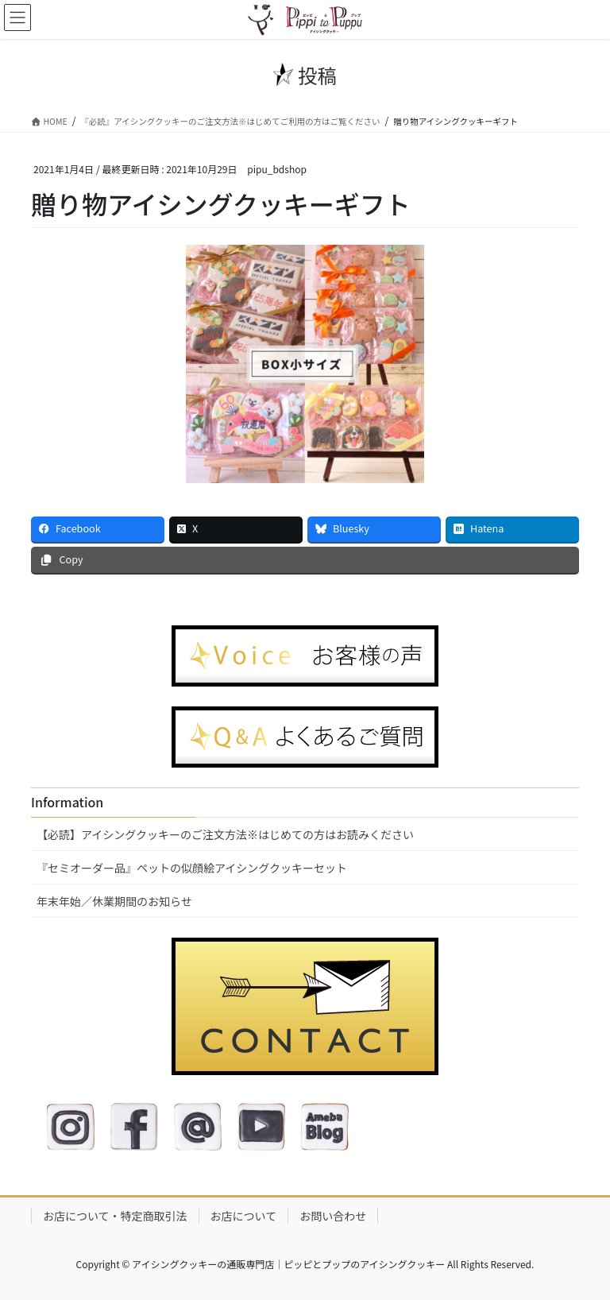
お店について (243, 1216)
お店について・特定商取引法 (115, 1216)
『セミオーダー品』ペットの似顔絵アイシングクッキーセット (192, 868)
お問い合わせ (332, 1216)
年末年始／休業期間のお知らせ (114, 901)
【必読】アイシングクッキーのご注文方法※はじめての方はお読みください (225, 834)
